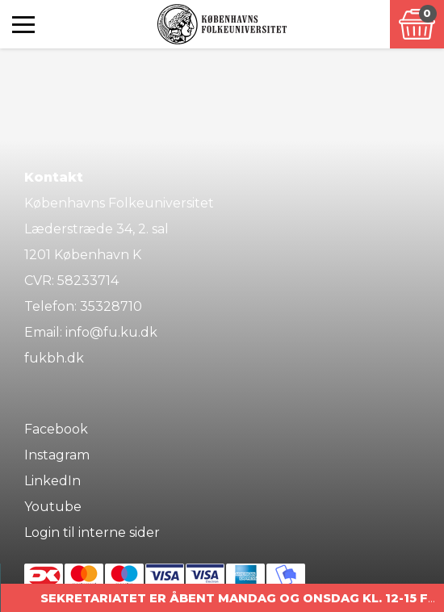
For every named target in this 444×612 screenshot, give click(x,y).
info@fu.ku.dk (111, 332)
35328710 (111, 306)
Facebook (56, 429)
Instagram (57, 455)
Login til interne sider (92, 532)
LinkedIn (52, 480)
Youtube (53, 506)
